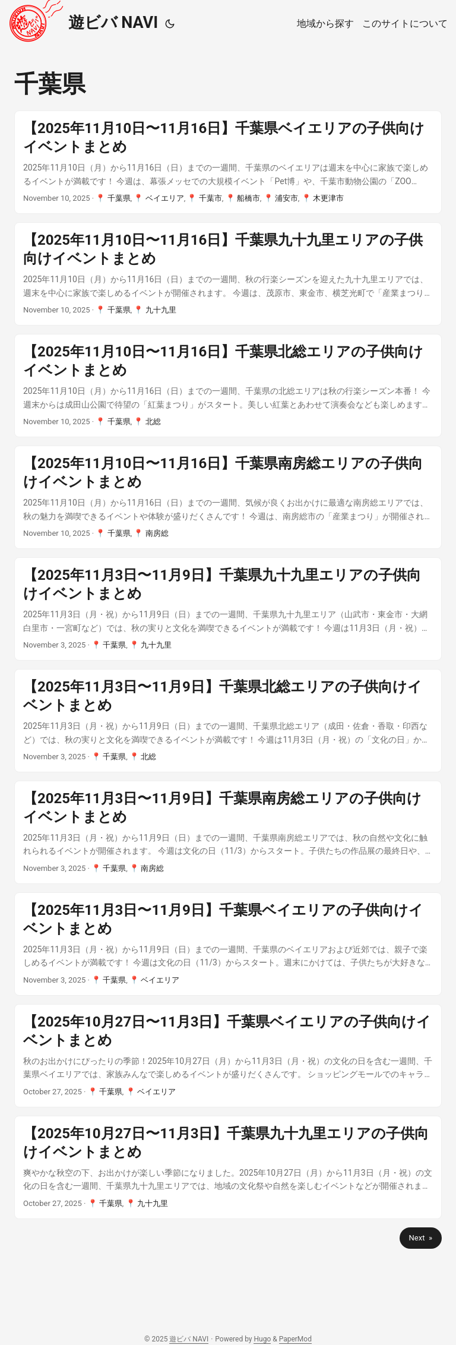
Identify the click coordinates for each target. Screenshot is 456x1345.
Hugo (262, 1339)
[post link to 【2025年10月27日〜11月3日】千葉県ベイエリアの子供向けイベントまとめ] (228, 1056)
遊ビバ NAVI (83, 21)
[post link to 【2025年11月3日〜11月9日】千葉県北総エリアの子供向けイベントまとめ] (228, 721)
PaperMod (295, 1339)
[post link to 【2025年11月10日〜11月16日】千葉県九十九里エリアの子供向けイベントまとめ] (228, 274)
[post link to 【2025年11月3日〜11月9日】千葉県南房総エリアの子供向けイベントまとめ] (228, 832)
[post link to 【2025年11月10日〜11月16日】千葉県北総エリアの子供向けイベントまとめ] (228, 385)
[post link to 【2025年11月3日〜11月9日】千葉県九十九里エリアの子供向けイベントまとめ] (228, 609)
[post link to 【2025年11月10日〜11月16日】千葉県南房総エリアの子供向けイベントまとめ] (228, 497)
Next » (420, 1237)
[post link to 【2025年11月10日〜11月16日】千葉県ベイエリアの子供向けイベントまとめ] (228, 162)
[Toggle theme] (170, 24)
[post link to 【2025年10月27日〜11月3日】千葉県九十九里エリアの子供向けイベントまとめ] (228, 1167)
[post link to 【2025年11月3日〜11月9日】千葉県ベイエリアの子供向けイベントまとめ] (228, 944)
